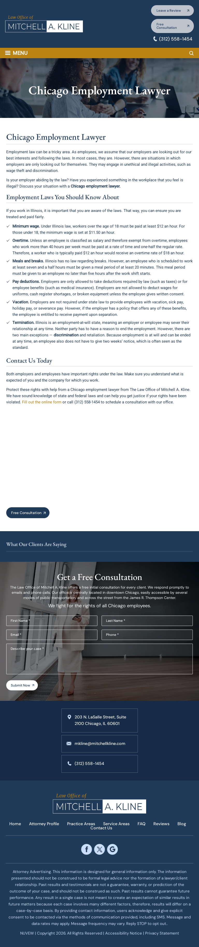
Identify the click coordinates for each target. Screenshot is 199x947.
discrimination (66, 335)
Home (15, 824)
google (112, 849)
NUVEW (27, 933)
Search (191, 53)
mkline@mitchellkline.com (100, 743)
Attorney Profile (44, 824)
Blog (181, 824)
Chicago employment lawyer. (95, 186)
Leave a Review (169, 10)
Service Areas (116, 824)
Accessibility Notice (124, 933)
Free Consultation (167, 26)
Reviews (161, 824)
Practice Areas (81, 824)
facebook (86, 849)
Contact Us (101, 828)
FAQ (141, 824)
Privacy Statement (162, 933)
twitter (99, 849)
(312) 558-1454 (175, 39)
